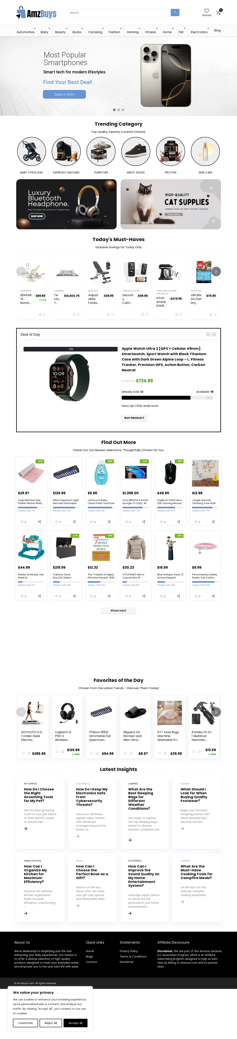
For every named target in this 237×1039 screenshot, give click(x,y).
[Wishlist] (206, 11)
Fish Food (196, 290)
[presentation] (21, 271)
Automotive (25, 32)
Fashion (114, 32)
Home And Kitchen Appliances (166, 292)
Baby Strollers (31, 172)
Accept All (75, 1023)
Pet (181, 32)
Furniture (101, 172)
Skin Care (205, 172)
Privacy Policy (129, 1001)
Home (167, 32)
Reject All (51, 1023)
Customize (25, 1023)
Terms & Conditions (133, 1007)
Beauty (60, 32)
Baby (44, 32)
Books (77, 32)
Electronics (199, 32)
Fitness (150, 32)
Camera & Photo (131, 290)
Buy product (134, 418)
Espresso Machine (66, 172)
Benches (93, 290)
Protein (171, 172)
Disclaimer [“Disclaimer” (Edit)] (127, 1012)
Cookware (25, 290)
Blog (217, 30)
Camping (95, 32)
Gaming (133, 32)
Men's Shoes (136, 172)
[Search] (175, 12)
